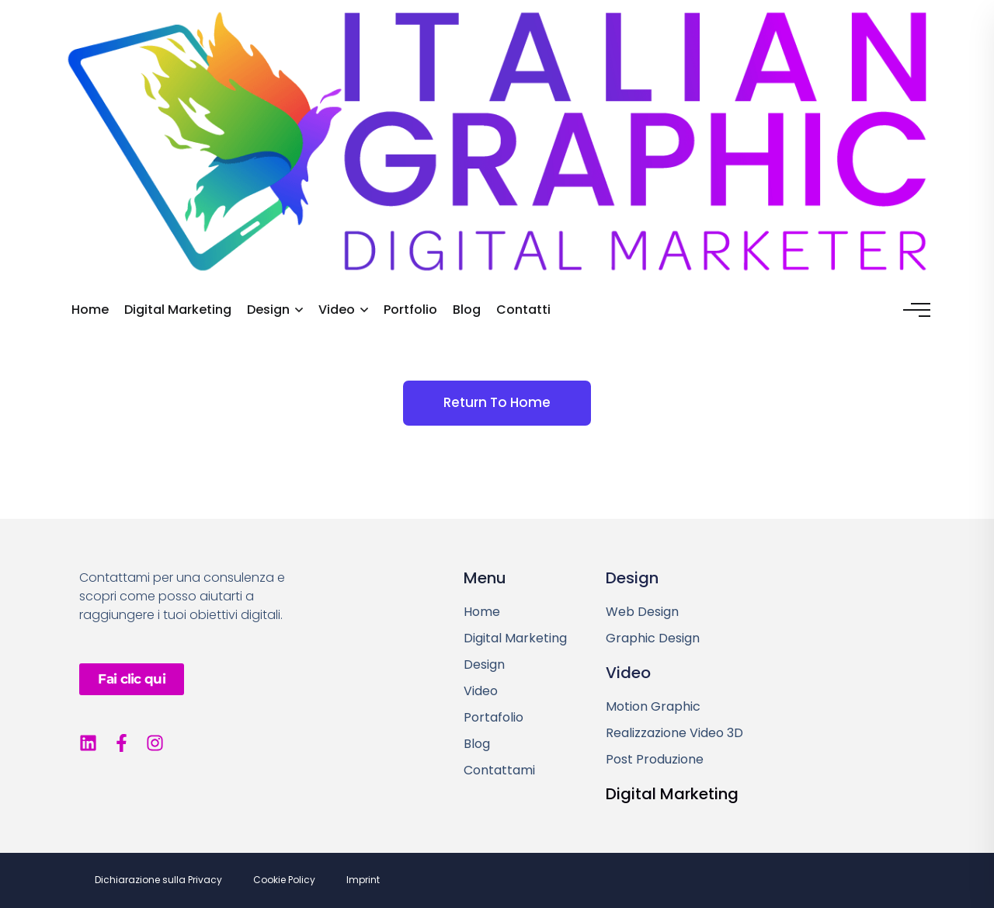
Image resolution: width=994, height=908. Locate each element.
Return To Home (497, 402)
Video (336, 309)
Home (90, 309)
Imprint (363, 879)
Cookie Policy (284, 879)
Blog (467, 309)
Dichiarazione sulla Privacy (158, 879)
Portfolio (410, 309)
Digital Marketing (177, 309)
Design (268, 309)
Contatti (523, 309)
